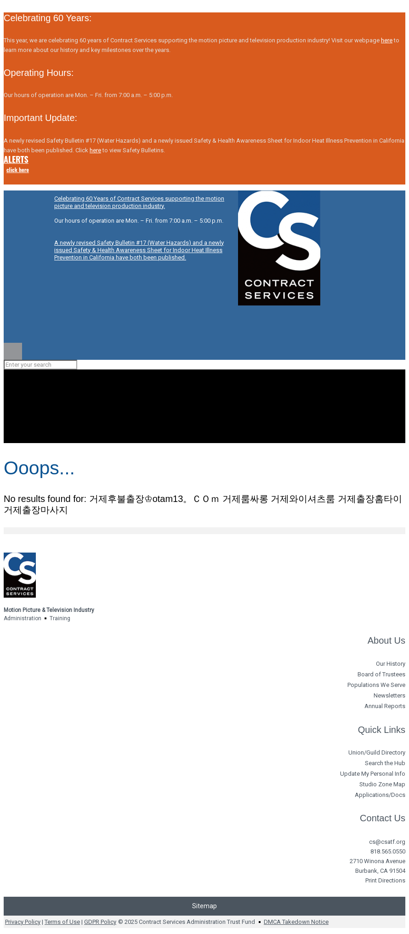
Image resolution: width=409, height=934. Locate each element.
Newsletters (389, 695)
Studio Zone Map (382, 784)
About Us (386, 640)
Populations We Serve (376, 684)
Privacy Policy (22, 921)
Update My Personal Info (372, 773)
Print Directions (385, 880)
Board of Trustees (381, 674)
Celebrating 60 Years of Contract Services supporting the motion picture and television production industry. (139, 202)
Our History (390, 663)
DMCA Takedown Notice (296, 921)
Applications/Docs (380, 794)
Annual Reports (384, 706)
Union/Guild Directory (376, 752)
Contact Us (382, 818)
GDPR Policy (100, 921)
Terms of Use (62, 921)
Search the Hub (385, 763)
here (386, 40)
